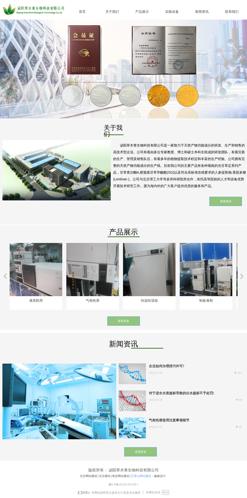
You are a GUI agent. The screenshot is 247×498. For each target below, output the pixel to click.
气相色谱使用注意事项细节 (169, 420)
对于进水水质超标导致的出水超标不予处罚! (181, 393)
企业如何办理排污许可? (166, 366)
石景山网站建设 (141, 476)
